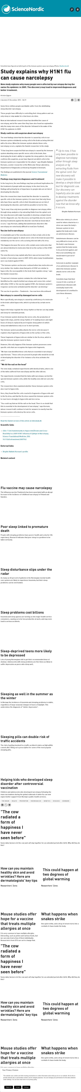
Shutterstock (63, 66)
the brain (5, 801)
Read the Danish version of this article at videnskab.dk (21, 421)
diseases (56, 801)
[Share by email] (78, 100)
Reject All (8, 1087)
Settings (26, 1087)
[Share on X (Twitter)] (75, 100)
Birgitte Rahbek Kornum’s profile (15, 452)
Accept (18, 1087)
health (14, 801)
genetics (47, 801)
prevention (24, 801)
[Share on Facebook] (72, 100)
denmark (65, 801)
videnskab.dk (36, 801)
